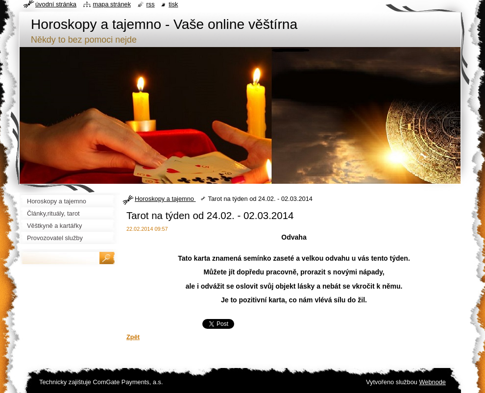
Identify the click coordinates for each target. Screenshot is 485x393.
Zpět (133, 337)
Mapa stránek (112, 4)
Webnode (432, 382)
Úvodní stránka (55, 4)
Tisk (173, 4)
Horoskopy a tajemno (165, 198)
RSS (150, 4)
